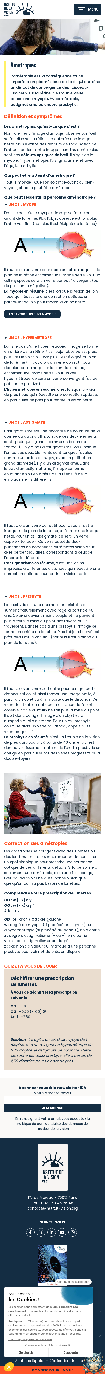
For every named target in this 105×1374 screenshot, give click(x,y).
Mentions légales (29, 1360)
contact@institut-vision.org (52, 1208)
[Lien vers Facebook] (30, 1232)
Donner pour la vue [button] (53, 1370)
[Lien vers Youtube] (62, 1232)
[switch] (87, 9)
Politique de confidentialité (39, 1123)
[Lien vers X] (41, 1232)
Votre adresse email (52, 1092)
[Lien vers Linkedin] (51, 1232)
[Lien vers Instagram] (72, 1232)
